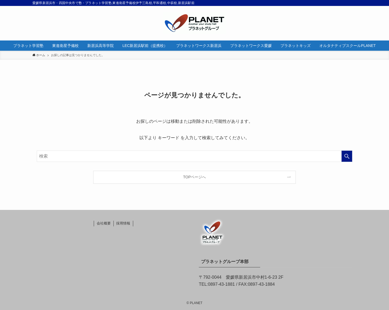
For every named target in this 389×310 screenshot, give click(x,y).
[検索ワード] (194, 156)
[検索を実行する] (346, 156)
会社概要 (104, 223)
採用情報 (123, 223)
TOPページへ (194, 177)
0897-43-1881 (221, 284)
